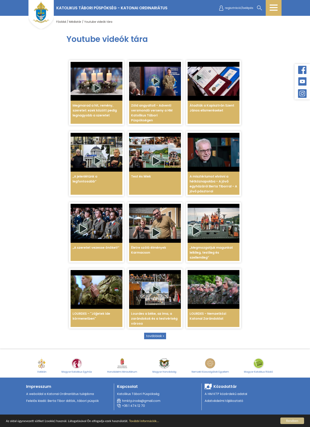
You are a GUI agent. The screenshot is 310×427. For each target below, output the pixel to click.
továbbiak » (155, 336)
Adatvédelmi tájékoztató (224, 401)
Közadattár (225, 386)
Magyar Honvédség (164, 365)
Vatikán (41, 365)
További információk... (144, 421)
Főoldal (61, 22)
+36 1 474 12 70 (133, 405)
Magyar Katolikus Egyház (76, 365)
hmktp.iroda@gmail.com (141, 401)
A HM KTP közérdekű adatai (226, 394)
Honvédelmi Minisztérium (122, 365)
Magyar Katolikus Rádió (258, 365)
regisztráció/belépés (239, 8)
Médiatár (75, 22)
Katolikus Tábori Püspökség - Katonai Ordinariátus (111, 8)
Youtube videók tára (98, 22)
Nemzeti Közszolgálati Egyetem (210, 365)
